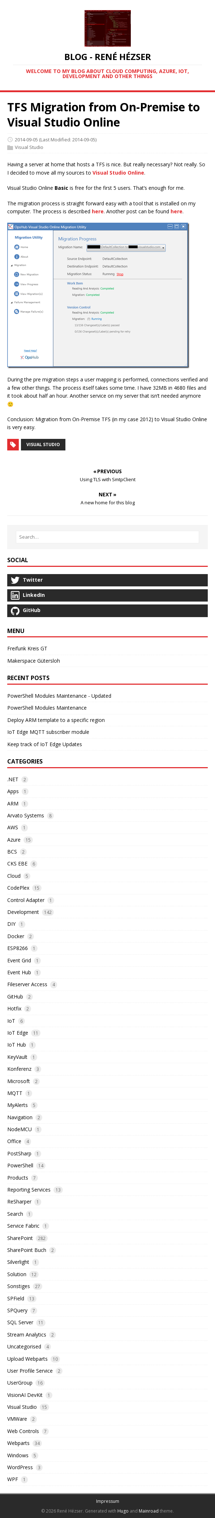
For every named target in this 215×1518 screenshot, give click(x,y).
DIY (11, 923)
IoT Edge (17, 1032)
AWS (12, 827)
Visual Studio (29, 147)
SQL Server (20, 1322)
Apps (13, 791)
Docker (15, 936)
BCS (12, 851)
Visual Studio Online (118, 172)
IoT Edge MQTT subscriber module (48, 731)
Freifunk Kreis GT (27, 648)
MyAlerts (17, 1105)
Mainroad (149, 1511)
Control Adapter (25, 900)
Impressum (107, 1501)
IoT (11, 1020)
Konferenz (19, 1068)
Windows (18, 1455)
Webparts (18, 1443)
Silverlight (18, 1261)
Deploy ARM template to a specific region (56, 720)
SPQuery (17, 1310)
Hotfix (14, 1008)
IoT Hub (16, 1044)
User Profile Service (30, 1370)
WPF (12, 1479)
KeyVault (17, 1056)
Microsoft (18, 1081)
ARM (12, 803)
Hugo (123, 1511)
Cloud (14, 875)
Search (15, 1213)
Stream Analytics (26, 1334)
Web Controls (23, 1431)
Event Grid (19, 960)
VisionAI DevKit (25, 1394)
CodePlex (18, 887)
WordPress (20, 1467)
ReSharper (19, 1201)
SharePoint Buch (26, 1250)
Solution (16, 1274)
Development (23, 911)
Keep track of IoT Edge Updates (44, 744)
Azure (14, 839)
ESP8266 (17, 948)
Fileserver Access (27, 984)
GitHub (15, 996)
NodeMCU (19, 1129)
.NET (12, 779)
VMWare (17, 1418)
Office (14, 1141)
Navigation (20, 1117)
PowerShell (20, 1165)
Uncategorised (24, 1346)
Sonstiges (18, 1286)
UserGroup (20, 1382)
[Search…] (107, 537)
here (98, 211)
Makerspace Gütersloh (33, 660)
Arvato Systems (25, 815)
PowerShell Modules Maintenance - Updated (59, 695)
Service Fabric (23, 1225)
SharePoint (20, 1238)
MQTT (14, 1093)
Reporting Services (29, 1189)
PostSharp (19, 1153)
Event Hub (19, 972)
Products (17, 1177)
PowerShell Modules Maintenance (47, 707)
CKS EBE (17, 863)
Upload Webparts (27, 1358)
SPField (15, 1298)
